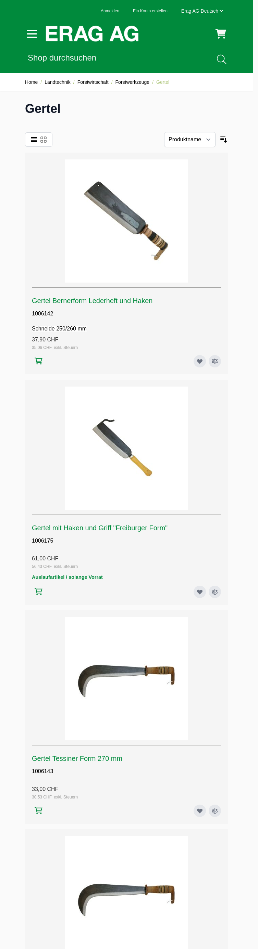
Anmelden (110, 11)
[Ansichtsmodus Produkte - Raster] (43, 139)
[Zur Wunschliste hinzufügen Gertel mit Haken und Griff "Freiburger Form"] (200, 592)
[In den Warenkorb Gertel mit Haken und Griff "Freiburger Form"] (38, 591)
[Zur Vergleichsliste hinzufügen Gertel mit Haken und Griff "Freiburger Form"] (215, 592)
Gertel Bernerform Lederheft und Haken (92, 300)
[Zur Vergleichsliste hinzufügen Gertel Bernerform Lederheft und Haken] (215, 361)
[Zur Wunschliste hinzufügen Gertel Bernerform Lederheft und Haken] (200, 361)
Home (31, 82)
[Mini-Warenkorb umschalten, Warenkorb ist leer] (221, 34)
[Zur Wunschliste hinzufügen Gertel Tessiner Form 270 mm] (200, 811)
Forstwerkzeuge (132, 82)
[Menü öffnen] (32, 34)
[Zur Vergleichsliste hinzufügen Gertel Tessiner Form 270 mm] (215, 811)
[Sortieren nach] (190, 139)
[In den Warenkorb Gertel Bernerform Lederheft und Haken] (38, 361)
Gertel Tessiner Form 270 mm (77, 758)
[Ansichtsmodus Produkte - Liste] (34, 139)
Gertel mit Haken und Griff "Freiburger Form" (100, 528)
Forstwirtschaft (93, 82)
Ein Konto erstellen (150, 11)
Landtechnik (58, 82)
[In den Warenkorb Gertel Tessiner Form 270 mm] (38, 810)
